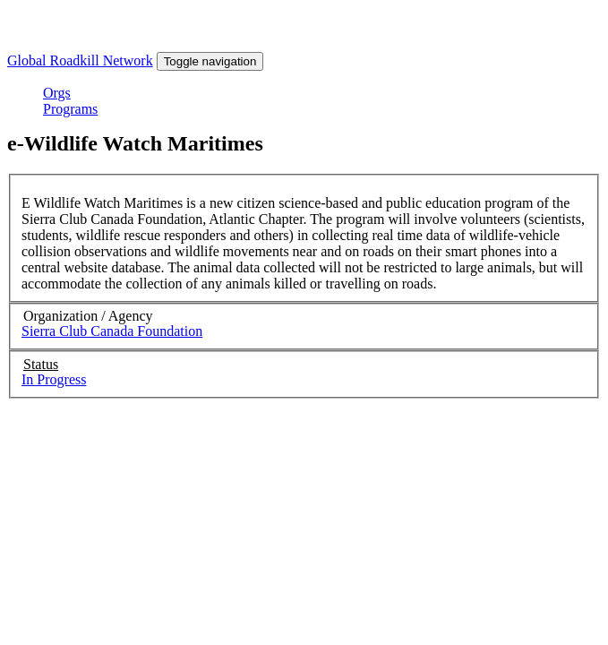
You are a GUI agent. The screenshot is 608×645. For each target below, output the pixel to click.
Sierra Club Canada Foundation (111, 331)
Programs (70, 108)
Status (40, 364)
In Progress (53, 379)
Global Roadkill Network (80, 60)
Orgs (57, 92)
